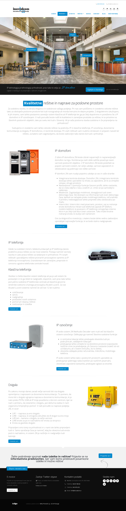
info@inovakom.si (76, 490)
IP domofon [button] (87, 55)
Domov (53, 14)
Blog (104, 14)
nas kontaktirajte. (113, 89)
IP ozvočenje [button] (31, 49)
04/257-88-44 (76, 484)
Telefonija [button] (119, 59)
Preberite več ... (61, 226)
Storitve (72, 14)
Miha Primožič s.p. (45, 504)
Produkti (62, 14)
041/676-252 (100, 4)
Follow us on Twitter (41, 485)
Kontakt (96, 14)
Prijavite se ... (12, 490)
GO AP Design (55, 504)
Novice (88, 14)
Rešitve (80, 14)
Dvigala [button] (72, 35)
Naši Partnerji (113, 14)
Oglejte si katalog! (95, 89)
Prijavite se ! (105, 456)
